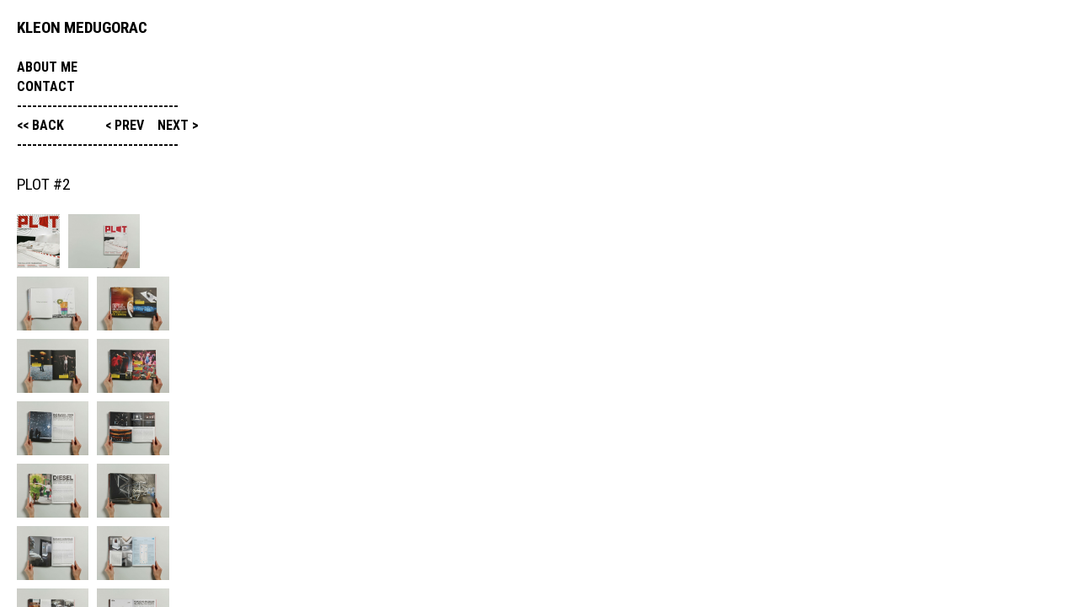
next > (178, 125)
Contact (46, 86)
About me (47, 67)
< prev (126, 125)
